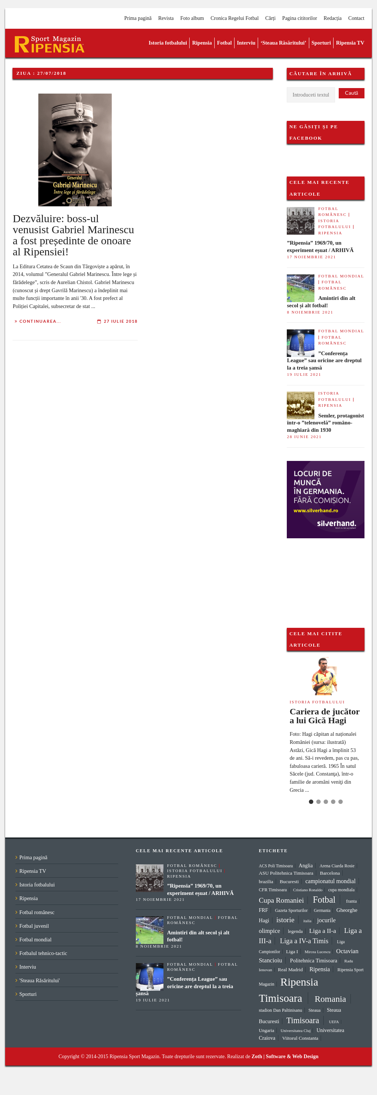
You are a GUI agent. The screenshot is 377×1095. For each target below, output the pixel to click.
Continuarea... (40, 321)
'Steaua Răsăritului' (39, 980)
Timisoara (302, 1020)
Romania (330, 999)
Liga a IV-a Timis (304, 941)
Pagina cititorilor (299, 18)
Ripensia (202, 43)
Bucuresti (289, 881)
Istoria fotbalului (168, 43)
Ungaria (266, 1030)
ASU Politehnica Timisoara (286, 873)
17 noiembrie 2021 (311, 257)
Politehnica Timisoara (313, 960)
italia (307, 921)
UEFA (334, 1022)
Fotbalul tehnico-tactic (43, 953)
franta (351, 901)
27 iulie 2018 (121, 321)
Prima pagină (138, 18)
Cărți (270, 18)
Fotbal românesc (36, 912)
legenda (295, 931)
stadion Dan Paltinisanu (280, 1010)
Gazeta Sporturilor (291, 910)
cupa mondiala (341, 889)
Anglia (306, 865)
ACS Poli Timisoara (276, 866)
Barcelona (330, 873)
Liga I (292, 951)
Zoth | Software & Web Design (284, 1056)
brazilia (266, 881)
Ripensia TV (350, 43)
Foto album (192, 18)
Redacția (333, 18)
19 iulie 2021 (304, 374)
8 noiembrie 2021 (310, 312)
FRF (263, 910)
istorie (285, 920)
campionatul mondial (330, 881)
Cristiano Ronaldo (308, 890)
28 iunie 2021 (304, 436)
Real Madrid (290, 969)
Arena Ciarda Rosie (337, 865)
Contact (356, 18)
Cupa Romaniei (281, 900)
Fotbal (224, 43)
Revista (166, 18)
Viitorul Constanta (300, 1038)
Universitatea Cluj (296, 1030)
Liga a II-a (322, 930)
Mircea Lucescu (318, 951)
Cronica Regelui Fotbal (235, 18)
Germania (322, 910)
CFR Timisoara (273, 889)
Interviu (246, 43)
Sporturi (321, 43)
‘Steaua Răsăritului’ (283, 43)
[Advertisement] (323, 575)
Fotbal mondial (341, 276)
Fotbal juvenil (34, 926)
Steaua (315, 1010)
